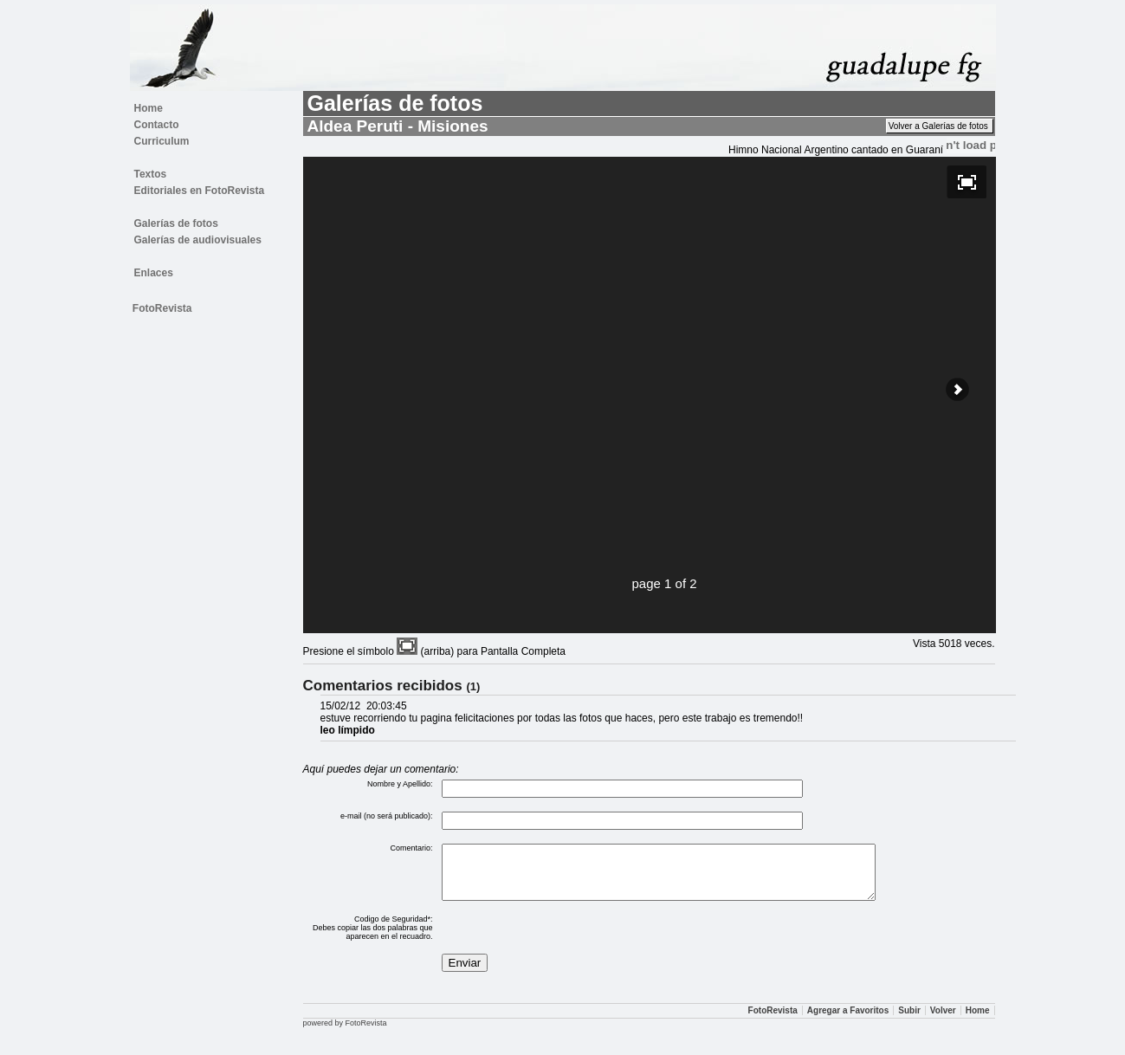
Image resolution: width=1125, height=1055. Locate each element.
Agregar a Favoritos (848, 1021)
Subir (909, 1021)
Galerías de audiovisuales (198, 240)
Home (148, 108)
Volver (943, 1021)
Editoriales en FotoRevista (199, 190)
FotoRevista (162, 308)
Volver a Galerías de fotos (940, 126)
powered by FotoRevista (345, 1033)
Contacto (156, 125)
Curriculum (162, 141)
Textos (150, 174)
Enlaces (153, 273)
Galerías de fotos (176, 223)
